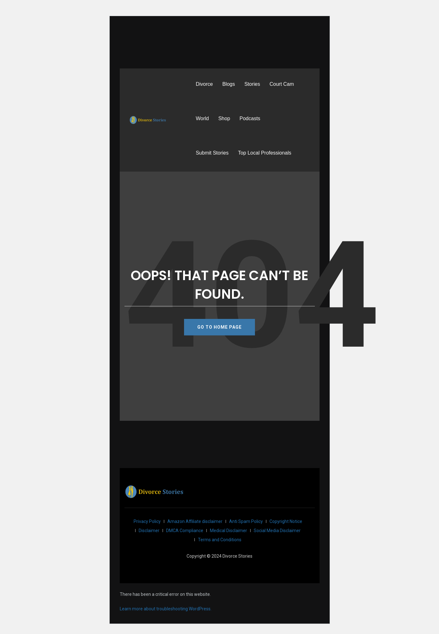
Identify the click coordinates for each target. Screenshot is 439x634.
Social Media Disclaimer (277, 530)
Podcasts (250, 118)
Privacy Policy (147, 521)
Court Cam (281, 84)
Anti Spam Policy (246, 521)
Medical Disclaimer (228, 530)
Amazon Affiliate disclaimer (194, 521)
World (202, 118)
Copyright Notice (285, 521)
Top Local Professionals (264, 153)
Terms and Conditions (219, 539)
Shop (224, 118)
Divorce (204, 84)
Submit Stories (212, 153)
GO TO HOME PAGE (219, 327)
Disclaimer (149, 530)
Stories (252, 84)
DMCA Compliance (184, 530)
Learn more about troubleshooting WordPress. (165, 608)
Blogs (228, 84)
